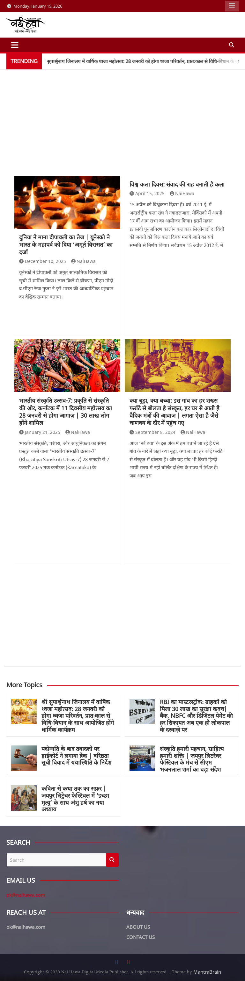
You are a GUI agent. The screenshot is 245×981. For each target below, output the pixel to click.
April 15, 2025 (147, 193)
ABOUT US (138, 927)
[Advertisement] (122, 128)
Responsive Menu (232, 6)
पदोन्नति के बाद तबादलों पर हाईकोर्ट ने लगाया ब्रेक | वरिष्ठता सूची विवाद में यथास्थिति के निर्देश (76, 755)
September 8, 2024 (152, 432)
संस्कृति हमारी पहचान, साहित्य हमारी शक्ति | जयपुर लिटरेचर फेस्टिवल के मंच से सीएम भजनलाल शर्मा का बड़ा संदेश (192, 759)
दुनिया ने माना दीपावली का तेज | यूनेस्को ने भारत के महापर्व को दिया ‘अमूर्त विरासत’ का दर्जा (66, 244)
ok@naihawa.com (25, 895)
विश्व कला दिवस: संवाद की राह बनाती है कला (177, 184)
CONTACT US (140, 937)
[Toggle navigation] (14, 45)
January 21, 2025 (39, 432)
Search (112, 860)
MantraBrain (207, 972)
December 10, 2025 (42, 261)
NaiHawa (83, 261)
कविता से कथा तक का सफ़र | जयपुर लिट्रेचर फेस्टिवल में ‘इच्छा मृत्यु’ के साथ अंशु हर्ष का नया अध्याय (75, 799)
